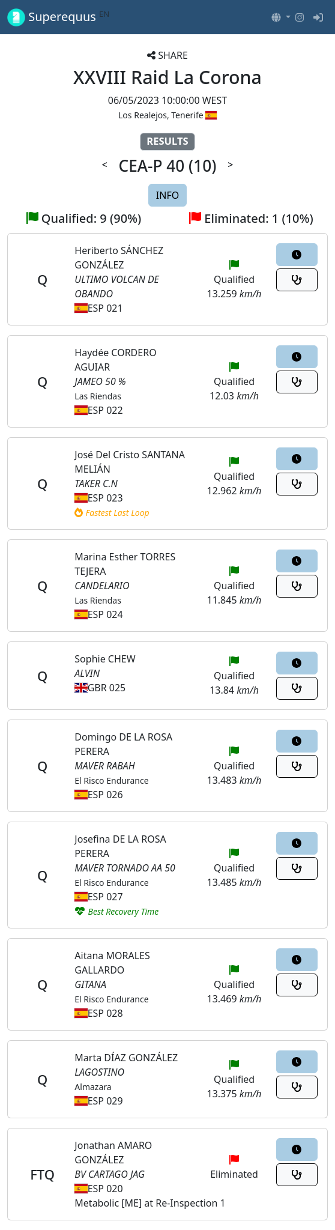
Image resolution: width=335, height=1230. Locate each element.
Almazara (92, 1086)
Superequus (58, 17)
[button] (281, 17)
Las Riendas (97, 396)
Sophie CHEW (104, 658)
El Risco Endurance (111, 780)
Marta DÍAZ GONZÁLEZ (126, 1057)
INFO (167, 195)
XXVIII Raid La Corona (167, 77)
